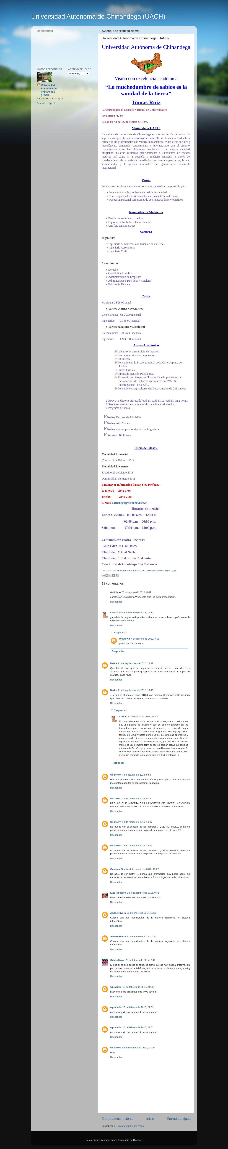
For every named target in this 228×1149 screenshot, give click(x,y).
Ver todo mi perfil (46, 103)
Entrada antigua (179, 1119)
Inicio (150, 1119)
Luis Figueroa (118, 892)
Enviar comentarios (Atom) (131, 1126)
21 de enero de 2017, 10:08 (141, 913)
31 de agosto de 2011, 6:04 (136, 592)
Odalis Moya (117, 960)
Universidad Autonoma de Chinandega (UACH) (98, 16)
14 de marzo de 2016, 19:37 (137, 822)
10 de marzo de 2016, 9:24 (136, 798)
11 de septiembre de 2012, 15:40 (135, 690)
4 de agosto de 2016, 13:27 (144, 869)
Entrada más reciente (118, 1119)
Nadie (113, 663)
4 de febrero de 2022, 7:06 (145, 638)
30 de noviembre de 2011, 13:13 (136, 612)
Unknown (124, 638)
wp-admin (115, 987)
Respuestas (120, 632)
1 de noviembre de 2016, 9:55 (143, 892)
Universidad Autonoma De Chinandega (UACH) (49, 90)
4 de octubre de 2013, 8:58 (136, 774)
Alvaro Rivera (118, 913)
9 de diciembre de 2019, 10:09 (138, 1047)
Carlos (114, 612)
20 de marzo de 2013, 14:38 (143, 716)
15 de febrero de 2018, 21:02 (138, 987)
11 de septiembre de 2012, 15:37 (135, 663)
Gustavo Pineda (119, 869)
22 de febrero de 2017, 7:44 (140, 960)
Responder (116, 601)
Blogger (137, 1140)
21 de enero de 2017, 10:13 (141, 936)
